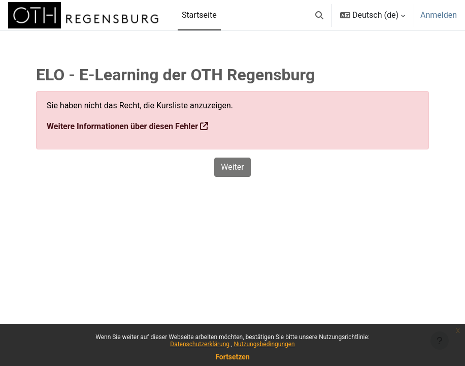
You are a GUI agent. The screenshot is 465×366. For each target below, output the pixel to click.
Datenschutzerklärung (200, 344)
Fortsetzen (232, 357)
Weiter (232, 167)
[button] (319, 15)
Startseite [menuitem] (199, 15)
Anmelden (438, 15)
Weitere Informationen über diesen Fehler (122, 126)
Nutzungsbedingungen (264, 344)
